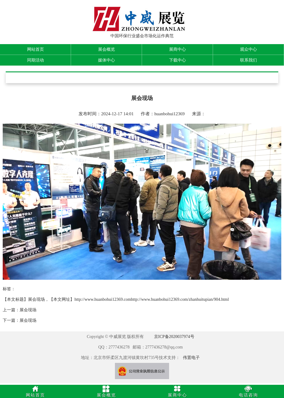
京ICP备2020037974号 (174, 336)
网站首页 (35, 49)
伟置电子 (191, 357)
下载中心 (177, 60)
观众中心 (248, 49)
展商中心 (177, 49)
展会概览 (106, 49)
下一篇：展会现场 (19, 320)
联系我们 (248, 60)
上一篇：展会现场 (19, 310)
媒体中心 (106, 60)
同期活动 (35, 60)
